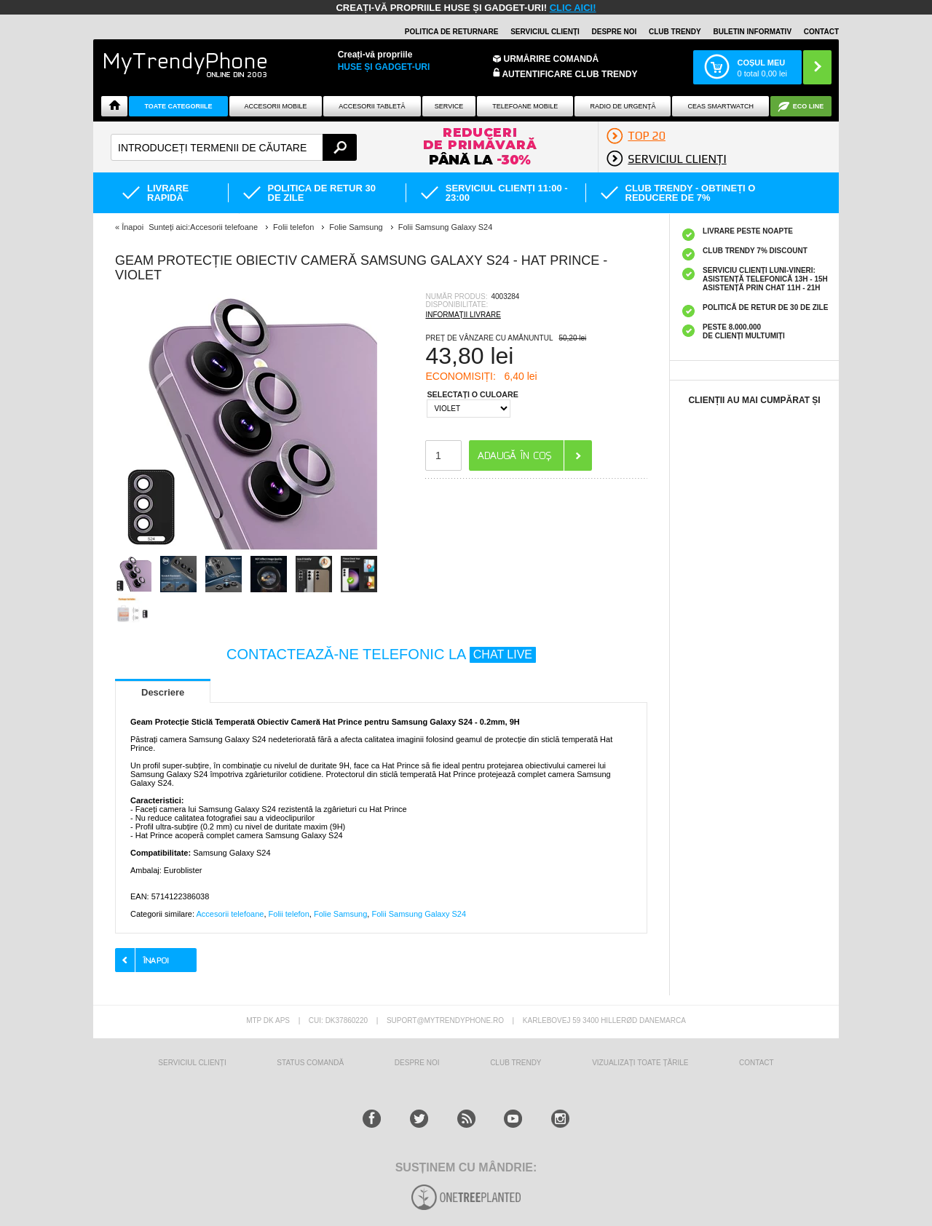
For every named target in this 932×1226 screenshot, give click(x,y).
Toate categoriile (178, 106)
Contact (821, 32)
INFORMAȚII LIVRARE (462, 315)
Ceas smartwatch (721, 106)
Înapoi (132, 227)
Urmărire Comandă (551, 59)
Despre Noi (417, 1063)
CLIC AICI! (573, 7)
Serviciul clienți (545, 32)
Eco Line (808, 106)
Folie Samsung (340, 913)
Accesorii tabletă (372, 106)
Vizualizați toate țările (640, 1063)
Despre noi (614, 32)
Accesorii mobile (275, 106)
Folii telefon (289, 913)
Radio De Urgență (622, 106)
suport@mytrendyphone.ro (445, 1020)
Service (449, 106)
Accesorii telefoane (230, 913)
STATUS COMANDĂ (310, 1063)
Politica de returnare (452, 32)
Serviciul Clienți (192, 1063)
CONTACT (756, 1063)
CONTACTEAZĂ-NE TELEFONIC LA (381, 654)
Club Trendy (675, 32)
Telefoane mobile (525, 106)
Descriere (162, 692)
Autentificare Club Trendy (565, 73)
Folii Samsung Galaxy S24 (418, 913)
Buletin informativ (752, 32)
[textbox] (234, 147)
